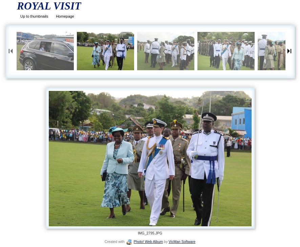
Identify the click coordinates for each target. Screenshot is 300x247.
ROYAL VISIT (49, 6)
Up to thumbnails (34, 16)
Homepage (65, 16)
